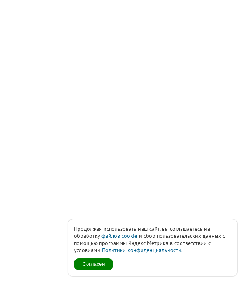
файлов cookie (119, 235)
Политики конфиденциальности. (142, 250)
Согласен (94, 264)
